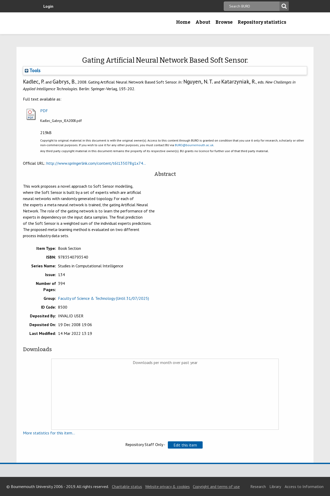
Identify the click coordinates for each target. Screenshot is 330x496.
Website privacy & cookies (167, 486)
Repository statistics (262, 22)
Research (258, 486)
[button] (185, 445)
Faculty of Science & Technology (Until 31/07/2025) (103, 298)
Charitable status (127, 486)
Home (183, 22)
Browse (224, 22)
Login (48, 6)
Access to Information (304, 486)
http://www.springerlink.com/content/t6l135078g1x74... (96, 163)
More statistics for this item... (49, 432)
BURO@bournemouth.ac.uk (194, 145)
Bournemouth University (73, 23)
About (202, 22)
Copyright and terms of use (216, 486)
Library (275, 486)
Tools (32, 70)
